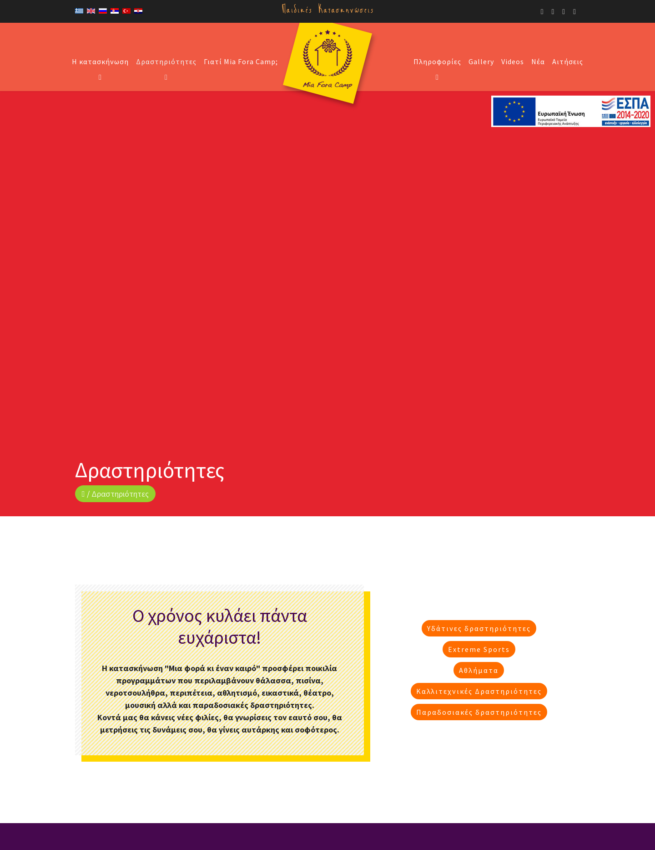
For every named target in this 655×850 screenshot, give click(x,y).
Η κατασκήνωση (100, 61)
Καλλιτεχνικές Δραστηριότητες (479, 690)
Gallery (481, 61)
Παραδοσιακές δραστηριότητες (479, 711)
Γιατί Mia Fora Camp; (241, 61)
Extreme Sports (479, 648)
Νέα (538, 61)
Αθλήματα (479, 669)
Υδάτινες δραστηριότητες (479, 627)
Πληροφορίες (437, 61)
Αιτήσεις (567, 61)
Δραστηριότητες (166, 61)
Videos (512, 61)
